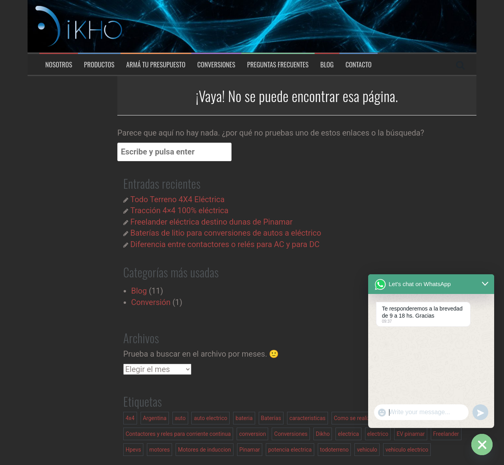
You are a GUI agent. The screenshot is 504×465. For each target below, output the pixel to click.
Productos (99, 64)
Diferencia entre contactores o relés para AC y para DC (225, 244)
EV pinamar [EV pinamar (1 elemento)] (411, 434)
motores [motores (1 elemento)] (159, 449)
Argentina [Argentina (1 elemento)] (155, 418)
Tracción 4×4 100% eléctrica (179, 210)
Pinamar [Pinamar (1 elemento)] (249, 449)
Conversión (150, 302)
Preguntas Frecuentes (278, 64)
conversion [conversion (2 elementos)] (252, 434)
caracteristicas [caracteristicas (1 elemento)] (307, 418)
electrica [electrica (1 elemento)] (348, 434)
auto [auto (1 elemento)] (180, 418)
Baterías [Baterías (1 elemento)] (271, 418)
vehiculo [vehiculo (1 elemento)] (367, 449)
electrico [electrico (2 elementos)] (378, 434)
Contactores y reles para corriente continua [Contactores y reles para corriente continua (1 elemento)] (178, 434)
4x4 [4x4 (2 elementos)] (130, 418)
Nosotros (58, 64)
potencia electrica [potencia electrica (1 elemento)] (290, 449)
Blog (327, 64)
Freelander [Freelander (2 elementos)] (446, 434)
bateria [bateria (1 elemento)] (243, 418)
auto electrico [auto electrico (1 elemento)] (210, 418)
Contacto (358, 64)
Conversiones (216, 64)
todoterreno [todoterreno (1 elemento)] (334, 449)
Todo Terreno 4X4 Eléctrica (177, 199)
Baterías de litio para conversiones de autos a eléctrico (225, 233)
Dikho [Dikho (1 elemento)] (323, 434)
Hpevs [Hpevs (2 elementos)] (133, 449)
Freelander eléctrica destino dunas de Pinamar (211, 222)
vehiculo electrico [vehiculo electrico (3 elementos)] (406, 449)
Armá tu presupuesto (155, 64)
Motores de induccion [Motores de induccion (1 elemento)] (204, 449)
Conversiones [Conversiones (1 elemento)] (291, 434)
